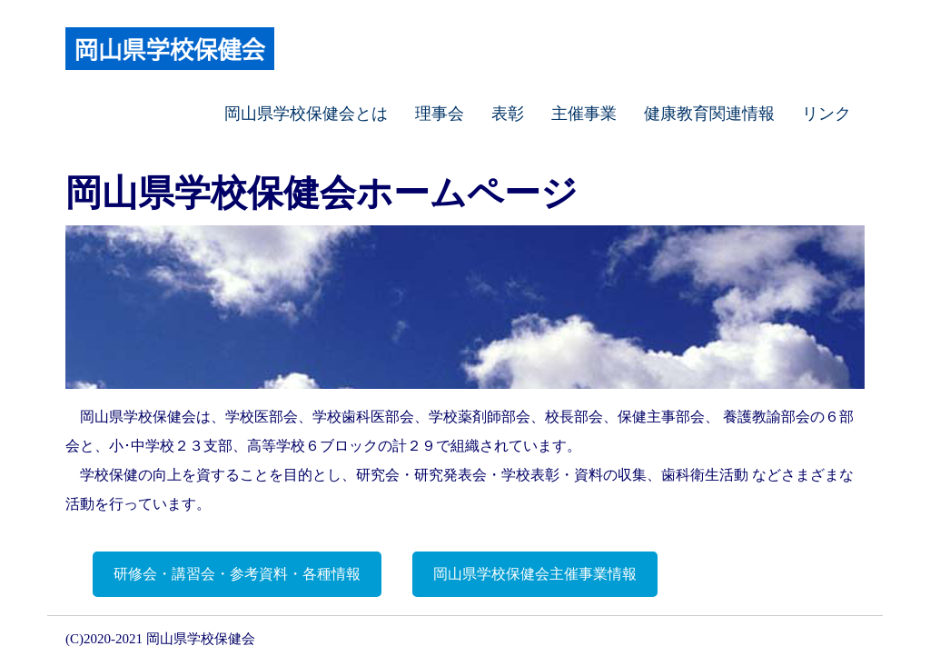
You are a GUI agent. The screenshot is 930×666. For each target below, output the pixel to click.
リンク (826, 114)
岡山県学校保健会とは (306, 114)
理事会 (439, 114)
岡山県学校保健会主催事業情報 (535, 573)
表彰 (507, 114)
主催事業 (584, 114)
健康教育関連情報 (709, 114)
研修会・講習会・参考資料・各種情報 (237, 573)
